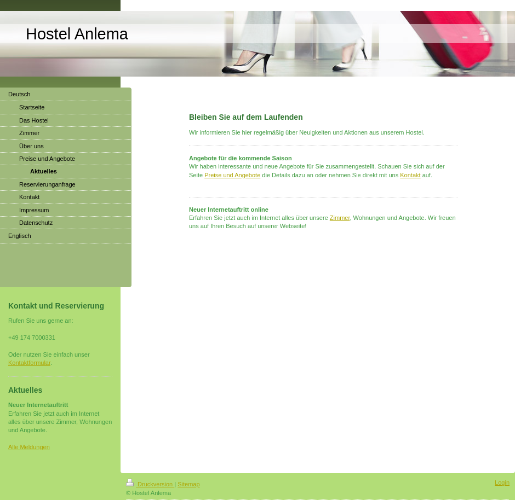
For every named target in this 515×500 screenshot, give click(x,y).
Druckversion (150, 484)
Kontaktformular (29, 362)
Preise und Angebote (232, 175)
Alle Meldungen (29, 447)
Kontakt (410, 175)
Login (502, 482)
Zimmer (340, 217)
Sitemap (188, 484)
